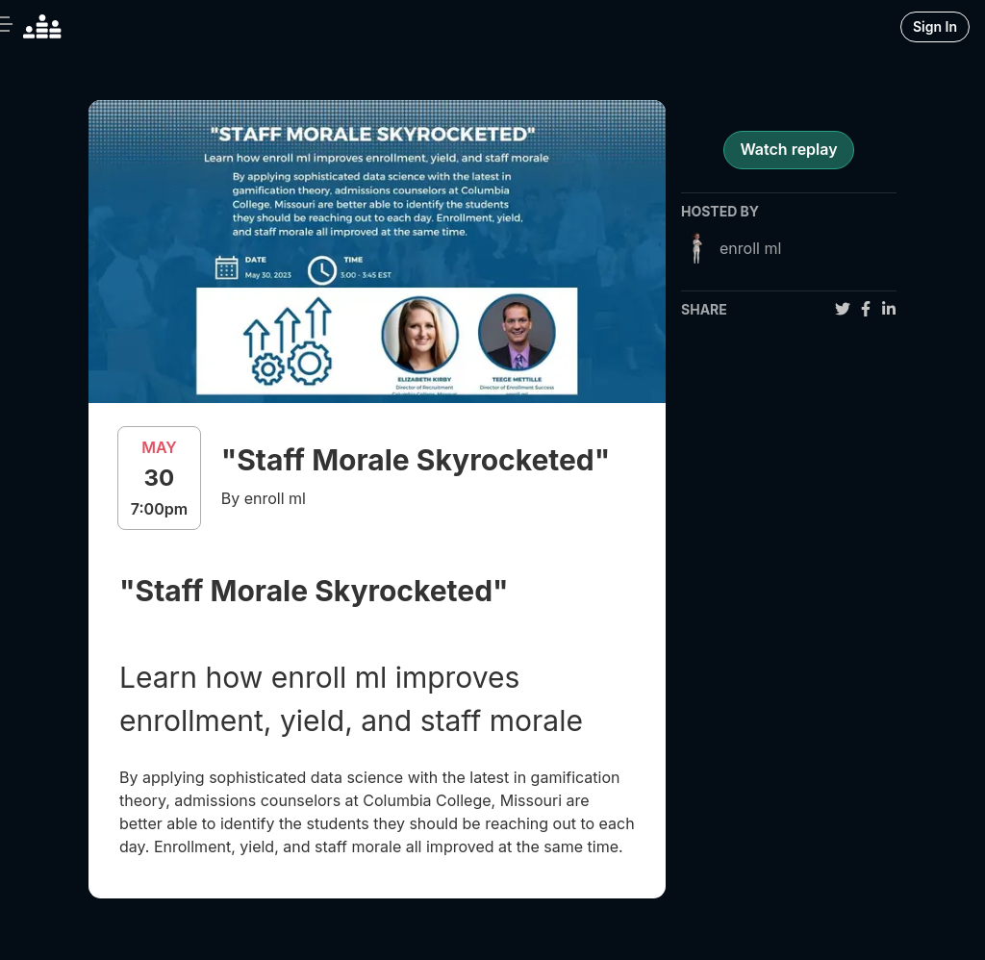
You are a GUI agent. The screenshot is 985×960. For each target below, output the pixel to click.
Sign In (935, 26)
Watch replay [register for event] (788, 149)
